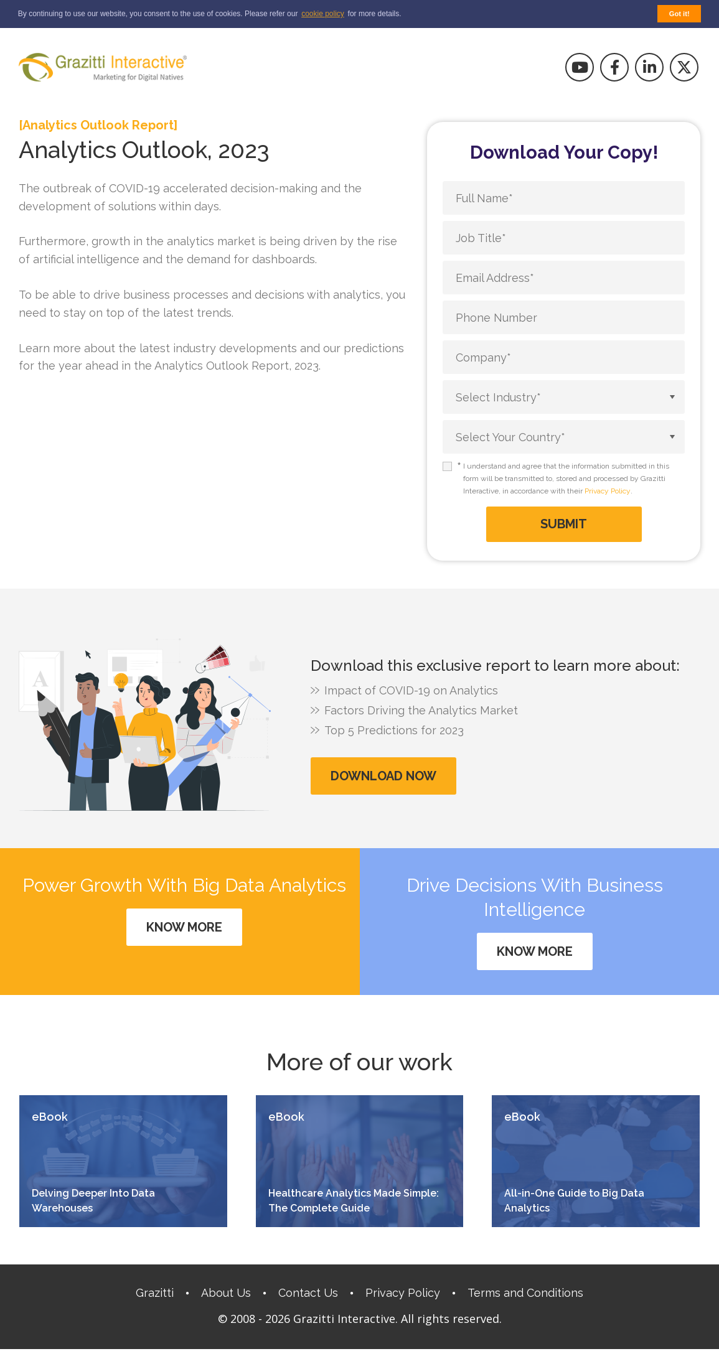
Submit (563, 523)
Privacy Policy (608, 491)
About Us (226, 1292)
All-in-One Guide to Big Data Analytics (574, 1200)
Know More (184, 927)
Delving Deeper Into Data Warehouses (93, 1200)
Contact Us (308, 1292)
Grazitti (155, 1292)
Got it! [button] (679, 13)
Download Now (383, 775)
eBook (50, 1117)
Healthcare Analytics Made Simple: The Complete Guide (353, 1200)
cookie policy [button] (322, 13)
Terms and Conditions (525, 1292)
